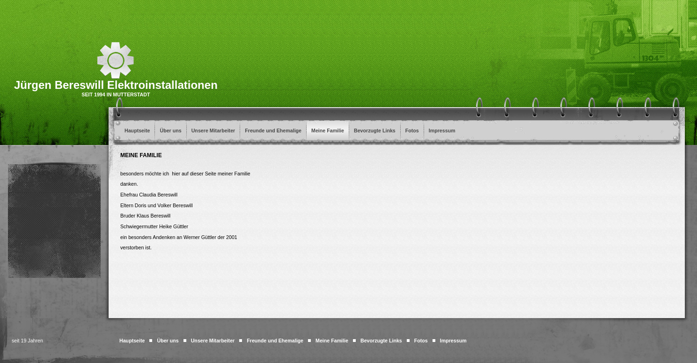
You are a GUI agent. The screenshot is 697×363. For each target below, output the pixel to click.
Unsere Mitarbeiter (213, 130)
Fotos (412, 130)
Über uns (170, 130)
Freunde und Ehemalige (273, 130)
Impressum (442, 130)
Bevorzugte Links (375, 130)
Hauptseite (137, 130)
